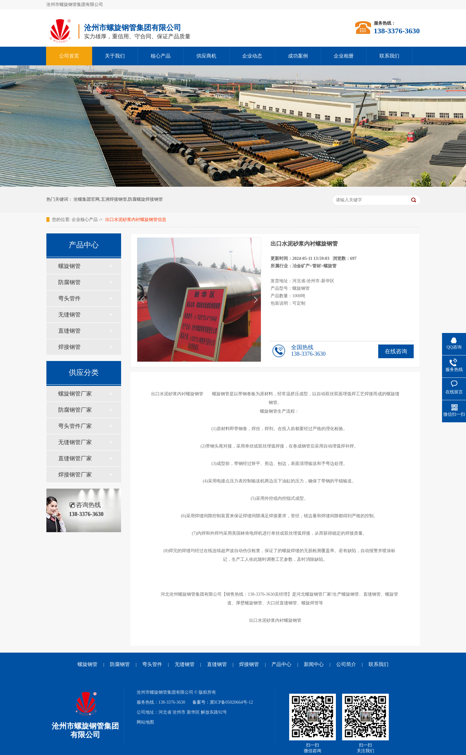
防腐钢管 (69, 282)
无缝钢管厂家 (75, 442)
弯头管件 (69, 298)
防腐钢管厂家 (75, 410)
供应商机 (206, 56)
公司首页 (69, 56)
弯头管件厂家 (75, 426)
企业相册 (344, 56)
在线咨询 (396, 351)
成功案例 (298, 56)
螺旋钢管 (69, 266)
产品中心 (281, 664)
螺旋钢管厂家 (75, 394)
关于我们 (115, 56)
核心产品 (161, 56)
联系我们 (389, 56)
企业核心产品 (85, 219)
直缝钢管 (69, 331)
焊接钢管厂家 (75, 474)
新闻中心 (314, 664)
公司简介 (346, 664)
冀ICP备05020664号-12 (231, 702)
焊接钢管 (69, 347)
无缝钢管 (69, 315)
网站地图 (145, 722)
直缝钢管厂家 (75, 458)
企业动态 (252, 56)
